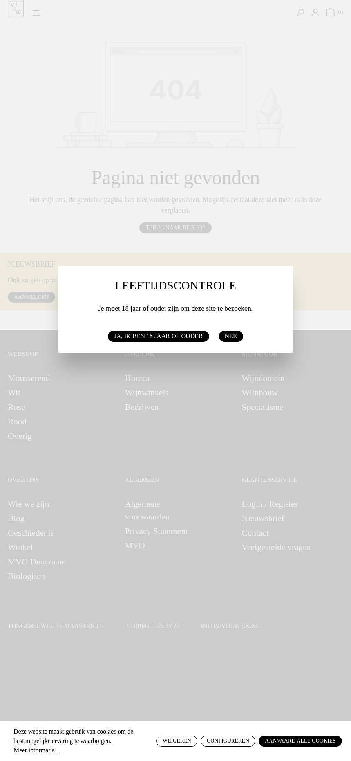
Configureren (228, 741)
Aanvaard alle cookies (300, 741)
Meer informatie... (36, 750)
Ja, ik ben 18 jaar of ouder (158, 336)
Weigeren (177, 741)
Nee (231, 336)
